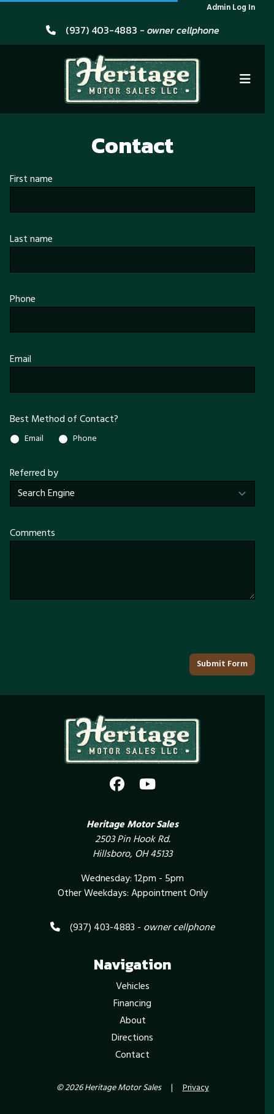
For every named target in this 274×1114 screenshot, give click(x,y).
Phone (23, 299)
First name (31, 179)
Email (20, 359)
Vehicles (133, 987)
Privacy (196, 1088)
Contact (132, 1055)
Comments (32, 533)
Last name (31, 239)
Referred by (34, 473)
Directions (132, 1038)
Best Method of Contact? (64, 419)
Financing (132, 1004)
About (133, 1021)
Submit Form (222, 664)
